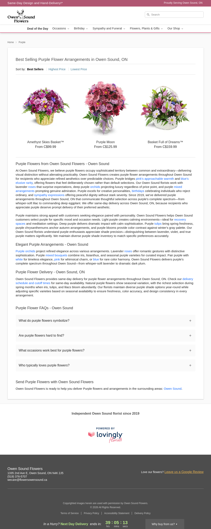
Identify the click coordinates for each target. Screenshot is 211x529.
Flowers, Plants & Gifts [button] (146, 28)
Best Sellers (35, 69)
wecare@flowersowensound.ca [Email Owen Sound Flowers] (27, 479)
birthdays (138, 191)
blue (96, 259)
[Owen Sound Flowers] (37, 16)
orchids (95, 187)
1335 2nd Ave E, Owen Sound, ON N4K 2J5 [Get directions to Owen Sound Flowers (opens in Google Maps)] (36, 473)
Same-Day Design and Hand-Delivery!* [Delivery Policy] (35, 3)
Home (11, 42)
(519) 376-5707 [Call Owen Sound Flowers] (17, 476)
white (19, 259)
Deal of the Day (37, 28)
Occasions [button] (61, 28)
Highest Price (57, 69)
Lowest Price (79, 69)
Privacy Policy (91, 513)
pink (57, 259)
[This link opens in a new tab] (105, 435)
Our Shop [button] (175, 28)
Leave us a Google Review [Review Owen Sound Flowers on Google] (183, 472)
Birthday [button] (81, 28)
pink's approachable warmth (155, 178)
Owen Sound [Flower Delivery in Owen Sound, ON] (173, 388)
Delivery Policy (142, 513)
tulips (158, 223)
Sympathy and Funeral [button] (109, 28)
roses (32, 187)
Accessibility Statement (116, 513)
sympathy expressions (49, 195)
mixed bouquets (56, 255)
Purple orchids (25, 251)
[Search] (174, 14)
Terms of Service (69, 513)
